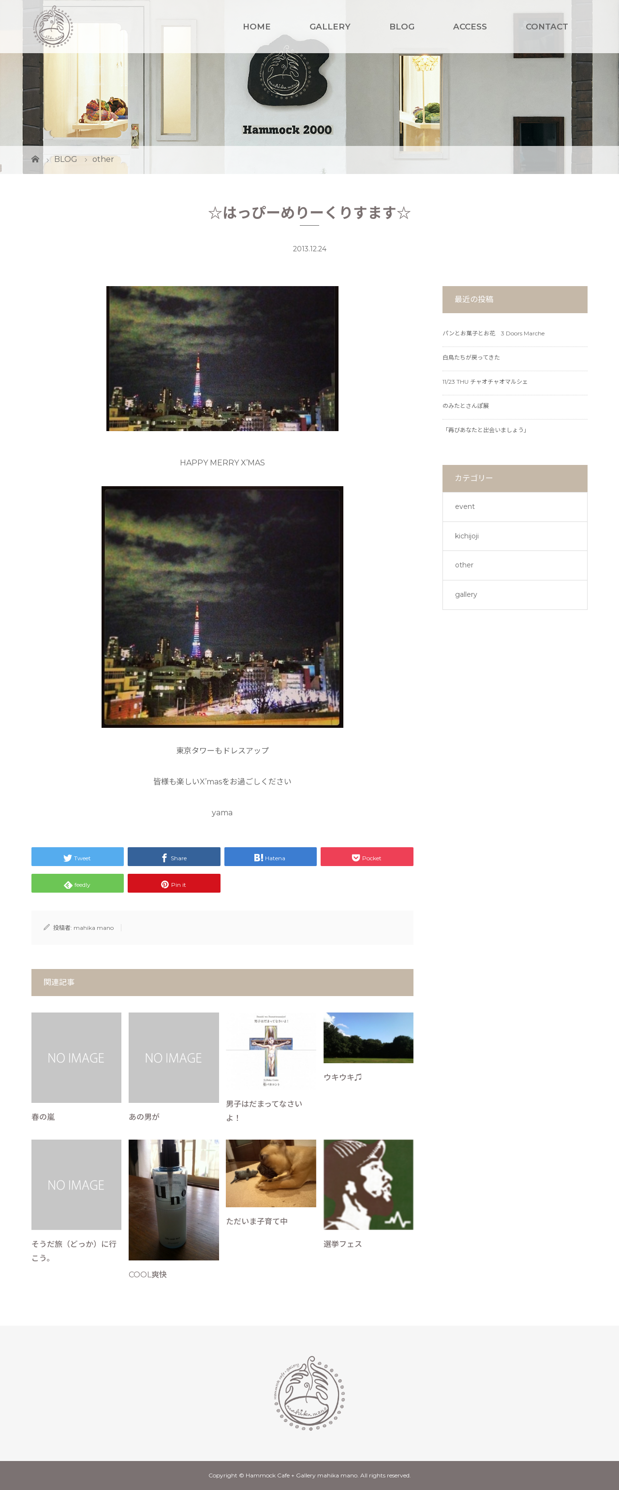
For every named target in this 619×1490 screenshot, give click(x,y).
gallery (466, 594)
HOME (257, 26)
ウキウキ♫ (343, 1077)
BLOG (401, 26)
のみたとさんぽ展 (465, 405)
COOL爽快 (148, 1274)
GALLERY (330, 26)
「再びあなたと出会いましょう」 (486, 430)
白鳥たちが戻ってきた (471, 357)
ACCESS (470, 26)
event (465, 506)
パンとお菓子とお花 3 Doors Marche (493, 333)
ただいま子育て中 (257, 1221)
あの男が (144, 1117)
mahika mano (94, 927)
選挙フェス (343, 1244)
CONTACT (547, 26)
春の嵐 (43, 1117)
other (464, 565)
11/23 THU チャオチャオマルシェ (485, 381)
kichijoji (467, 536)
